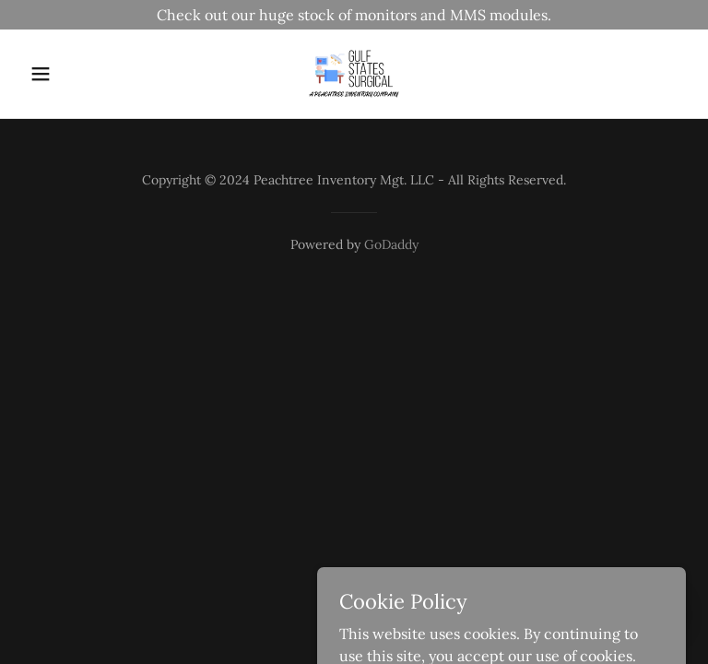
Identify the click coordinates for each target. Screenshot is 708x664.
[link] (354, 74)
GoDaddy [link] (391, 244)
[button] (72, 73)
